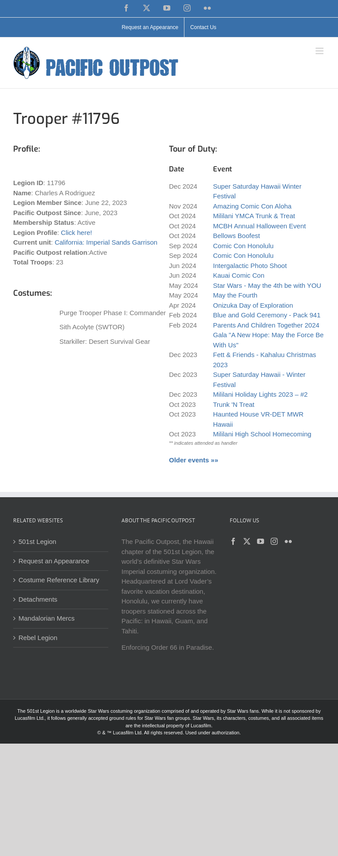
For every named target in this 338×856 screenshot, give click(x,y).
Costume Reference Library (58, 580)
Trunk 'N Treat (233, 404)
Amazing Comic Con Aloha (252, 206)
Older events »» (193, 460)
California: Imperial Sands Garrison (106, 242)
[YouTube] (260, 541)
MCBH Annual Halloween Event (259, 226)
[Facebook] (233, 541)
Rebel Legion (37, 637)
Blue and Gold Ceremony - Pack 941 (266, 315)
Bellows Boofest (236, 235)
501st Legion (37, 541)
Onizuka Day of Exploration (253, 305)
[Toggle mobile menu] (320, 51)
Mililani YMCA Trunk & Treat (254, 216)
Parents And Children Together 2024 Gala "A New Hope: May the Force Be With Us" (268, 335)
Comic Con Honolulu (243, 245)
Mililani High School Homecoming (262, 434)
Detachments (37, 599)
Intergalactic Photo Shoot (250, 265)
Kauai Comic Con (239, 275)
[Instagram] (274, 541)
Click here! (76, 232)
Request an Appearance (53, 561)
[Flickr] (288, 541)
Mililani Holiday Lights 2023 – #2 (260, 394)
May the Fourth (235, 295)
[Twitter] (246, 541)
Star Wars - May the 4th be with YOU (267, 285)
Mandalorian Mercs (46, 618)
